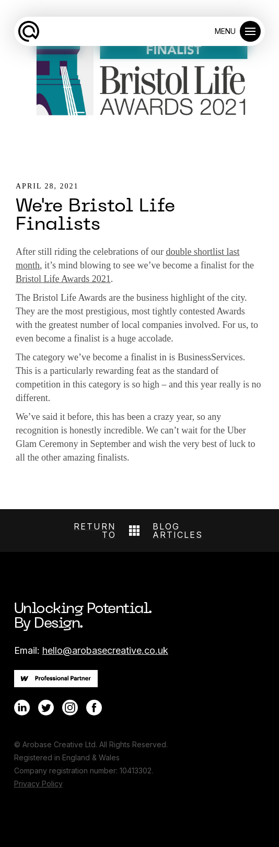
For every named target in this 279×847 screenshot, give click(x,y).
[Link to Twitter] (46, 707)
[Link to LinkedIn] (22, 707)
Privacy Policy (38, 783)
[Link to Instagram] (70, 707)
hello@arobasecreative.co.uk (105, 650)
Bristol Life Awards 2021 (63, 279)
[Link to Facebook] (94, 707)
